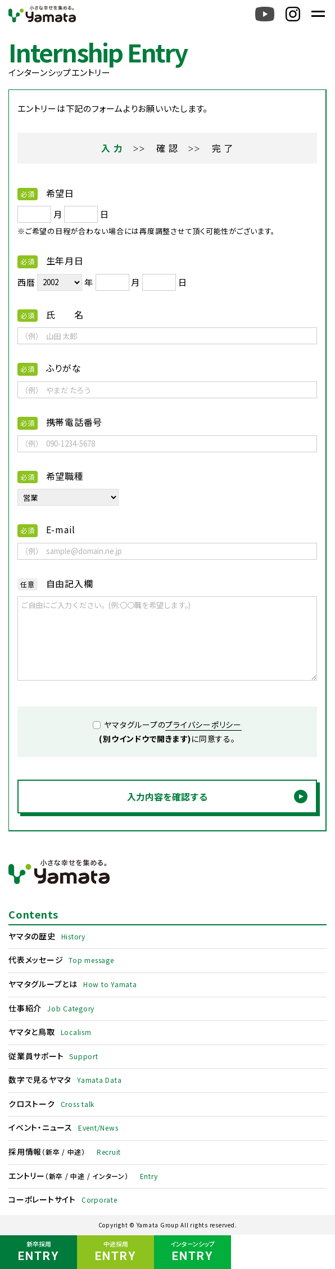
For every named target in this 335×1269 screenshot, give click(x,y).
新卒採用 (39, 1252)
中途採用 (116, 1252)
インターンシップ (192, 1252)
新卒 (53, 1151)
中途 (74, 1151)
